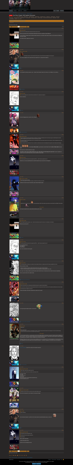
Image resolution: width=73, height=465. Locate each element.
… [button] (13, 26)
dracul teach (14, 381)
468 (18, 26)
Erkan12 (14, 148)
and (24, 132)
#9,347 (62, 155)
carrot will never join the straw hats (47, 17)
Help (61, 459)
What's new (20, 10)
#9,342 (62, 49)
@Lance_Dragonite (23, 347)
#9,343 (62, 70)
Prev (10, 26)
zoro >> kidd (19, 18)
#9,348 (62, 176)
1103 (25, 26)
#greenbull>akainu (37, 16)
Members (25, 10)
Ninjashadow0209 (14, 296)
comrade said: (22, 30)
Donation (15, 10)
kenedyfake (14, 84)
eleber (14, 317)
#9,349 (62, 197)
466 (15, 26)
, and (25, 279)
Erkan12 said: (22, 199)
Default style (11, 459)
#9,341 (62, 28)
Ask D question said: (23, 51)
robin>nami (16, 18)
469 (20, 26)
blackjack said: (23, 157)
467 (16, 26)
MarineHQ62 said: (23, 136)
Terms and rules (54, 459)
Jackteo (14, 63)
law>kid (58, 17)
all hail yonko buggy (39, 17)
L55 (14, 105)
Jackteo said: (22, 93)
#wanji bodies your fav (16, 17)
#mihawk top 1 (48, 16)
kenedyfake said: (23, 220)
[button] (17, 11)
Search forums (15, 12)
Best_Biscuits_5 (14, 402)
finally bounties (54, 17)
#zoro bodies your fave (34, 17)
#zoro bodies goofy (27, 17)
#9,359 (62, 409)
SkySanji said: (22, 262)
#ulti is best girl (11, 17)
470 (22, 26)
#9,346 (62, 134)
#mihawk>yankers (53, 16)
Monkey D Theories (14, 190)
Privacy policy (58, 459)
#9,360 (62, 430)
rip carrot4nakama (11, 18)
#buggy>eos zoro (26, 16)
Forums (11, 10)
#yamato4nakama (22, 17)
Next (28, 26)
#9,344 (62, 91)
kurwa (14, 360)
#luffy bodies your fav (43, 16)
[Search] (62, 11)
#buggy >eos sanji (20, 16)
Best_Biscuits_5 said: (23, 178)
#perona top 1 (57, 16)
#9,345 (62, 112)
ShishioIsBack (14, 42)
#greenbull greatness (31, 16)
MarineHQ (14, 275)
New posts (10, 12)
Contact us (49, 459)
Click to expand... (41, 333)
